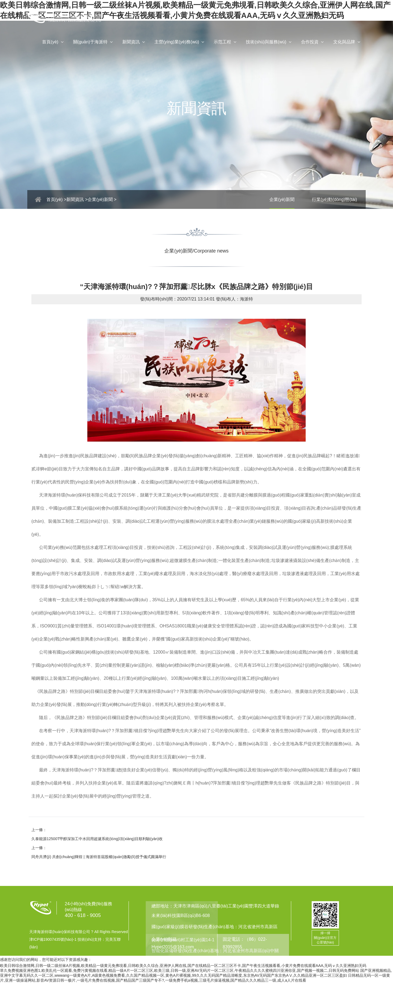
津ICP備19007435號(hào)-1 (52, 939)
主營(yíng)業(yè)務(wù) (180, 42)
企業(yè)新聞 (281, 199)
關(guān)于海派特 (93, 42)
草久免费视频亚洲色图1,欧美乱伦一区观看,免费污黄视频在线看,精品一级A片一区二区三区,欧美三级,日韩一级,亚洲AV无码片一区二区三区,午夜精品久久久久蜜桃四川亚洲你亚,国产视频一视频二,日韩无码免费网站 (179, 970)
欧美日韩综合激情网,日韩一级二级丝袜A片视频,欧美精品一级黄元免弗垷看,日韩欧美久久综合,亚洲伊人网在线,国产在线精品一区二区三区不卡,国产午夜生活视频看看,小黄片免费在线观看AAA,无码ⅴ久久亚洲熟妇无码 (183, 965)
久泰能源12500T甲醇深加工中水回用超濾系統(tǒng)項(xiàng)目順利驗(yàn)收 (97, 839)
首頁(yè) (53, 42)
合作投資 (313, 42)
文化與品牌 (347, 42)
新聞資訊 (134, 42)
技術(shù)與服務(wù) (269, 42)
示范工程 (226, 42)
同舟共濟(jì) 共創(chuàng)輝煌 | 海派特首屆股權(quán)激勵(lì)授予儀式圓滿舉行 (98, 857)
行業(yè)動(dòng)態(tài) (334, 199)
